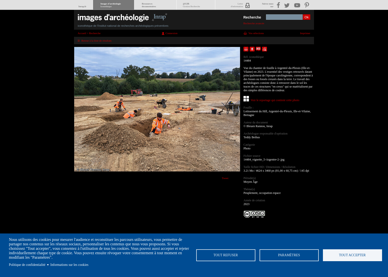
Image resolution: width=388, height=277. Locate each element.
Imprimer (305, 33)
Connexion (171, 33)
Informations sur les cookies (69, 265)
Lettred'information (237, 5)
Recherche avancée (253, 23)
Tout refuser (226, 255)
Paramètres (289, 255)
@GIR (191, 5)
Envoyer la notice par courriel (264, 49)
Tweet (225, 178)
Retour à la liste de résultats (96, 40)
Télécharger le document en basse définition (252, 49)
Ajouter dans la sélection (245, 49)
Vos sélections (256, 33)
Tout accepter (352, 255)
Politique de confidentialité (27, 265)
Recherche (252, 17)
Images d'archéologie (110, 5)
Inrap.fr (82, 6)
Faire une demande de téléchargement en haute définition (258, 49)
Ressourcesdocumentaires (149, 5)
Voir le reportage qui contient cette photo (275, 100)
